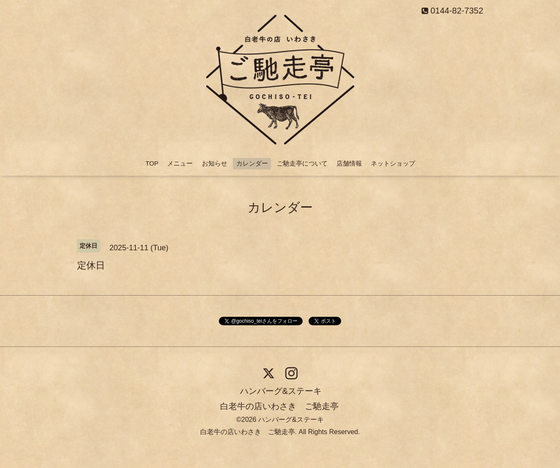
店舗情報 (349, 163)
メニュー (180, 163)
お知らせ (214, 163)
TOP (152, 163)
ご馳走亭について (302, 163)
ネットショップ (393, 163)
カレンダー (252, 163)
